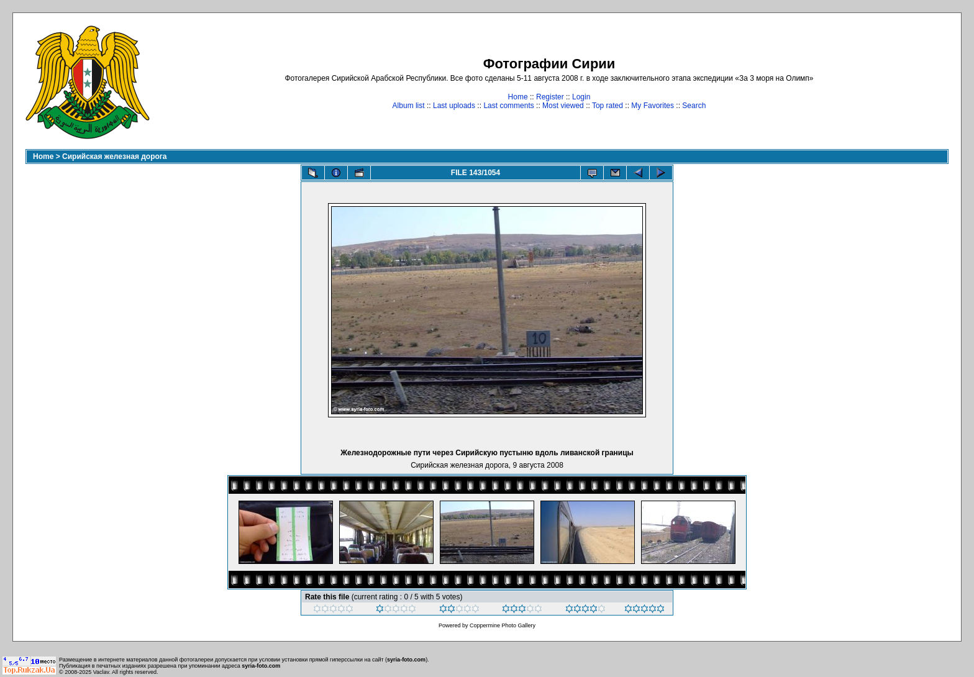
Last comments (508, 105)
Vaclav (101, 672)
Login (581, 97)
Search (694, 105)
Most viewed (563, 105)
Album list (409, 105)
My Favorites (652, 105)
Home (518, 97)
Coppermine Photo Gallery (502, 625)
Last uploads (454, 105)
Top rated (607, 105)
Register (550, 97)
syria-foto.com (406, 660)
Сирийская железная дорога (114, 156)
